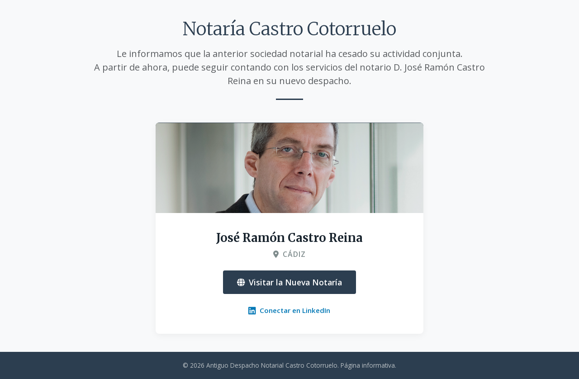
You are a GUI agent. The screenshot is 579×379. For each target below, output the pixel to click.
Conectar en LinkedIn (289, 310)
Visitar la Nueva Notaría (289, 282)
